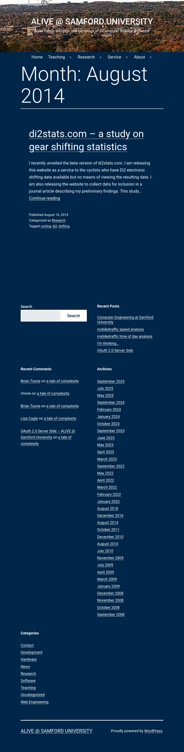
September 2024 (110, 402)
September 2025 (110, 381)
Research (86, 57)
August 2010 (107, 544)
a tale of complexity (63, 381)
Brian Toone (30, 381)
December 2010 (110, 537)
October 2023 (108, 424)
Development (31, 652)
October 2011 (108, 529)
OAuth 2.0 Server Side (115, 350)
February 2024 (109, 409)
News (25, 666)
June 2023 (106, 438)
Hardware (29, 659)
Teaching (56, 57)
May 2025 (105, 395)
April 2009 (105, 572)
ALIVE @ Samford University (92, 21)
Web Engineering (34, 702)
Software (28, 680)
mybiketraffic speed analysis (120, 329)
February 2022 (109, 494)
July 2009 (105, 565)
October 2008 (108, 607)
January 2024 (108, 416)
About (139, 57)
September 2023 (110, 431)
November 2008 (110, 600)
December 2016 (110, 515)
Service (114, 57)
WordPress (153, 731)
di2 (55, 226)
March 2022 (107, 487)
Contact (27, 645)
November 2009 (110, 558)
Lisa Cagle (29, 418)
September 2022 (110, 466)
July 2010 (105, 551)
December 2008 (110, 593)
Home (37, 57)
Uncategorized (33, 694)
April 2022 (105, 480)
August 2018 (107, 508)
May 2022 (105, 473)
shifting (64, 226)
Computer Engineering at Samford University (125, 319)
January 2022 (108, 501)
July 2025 (105, 388)
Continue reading (44, 198)
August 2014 (107, 522)
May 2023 (105, 445)
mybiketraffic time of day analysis (124, 336)
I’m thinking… (108, 343)
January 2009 (108, 586)
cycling (46, 226)
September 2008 (110, 614)
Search (26, 306)
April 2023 (105, 452)
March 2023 (107, 459)
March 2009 (107, 579)
